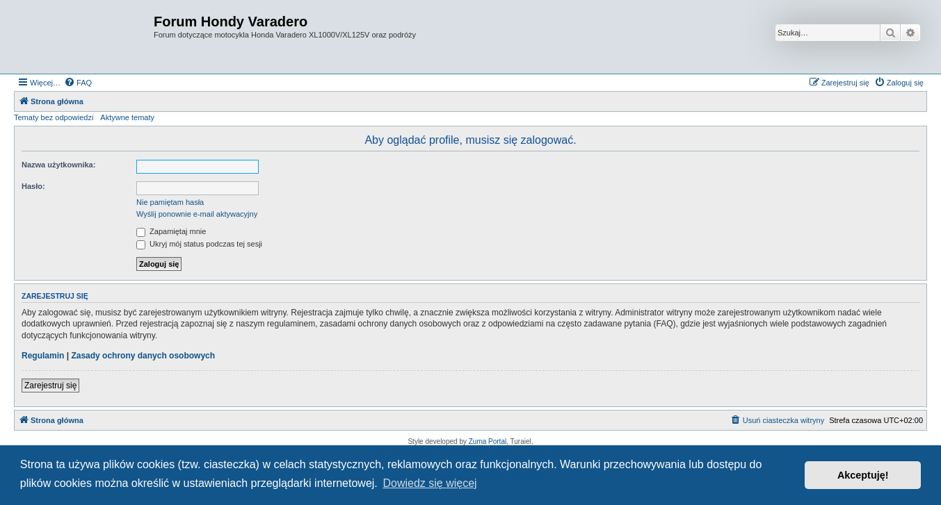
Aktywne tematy (127, 117)
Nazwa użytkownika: (58, 164)
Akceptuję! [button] (863, 475)
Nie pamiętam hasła (170, 202)
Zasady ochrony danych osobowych (143, 356)
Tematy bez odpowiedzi (53, 117)
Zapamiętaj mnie (171, 231)
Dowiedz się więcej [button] (429, 483)
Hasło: (33, 186)
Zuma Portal (487, 441)
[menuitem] (78, 82)
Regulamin (43, 356)
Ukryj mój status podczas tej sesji (199, 244)
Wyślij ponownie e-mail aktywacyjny (196, 214)
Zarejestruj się (50, 385)
